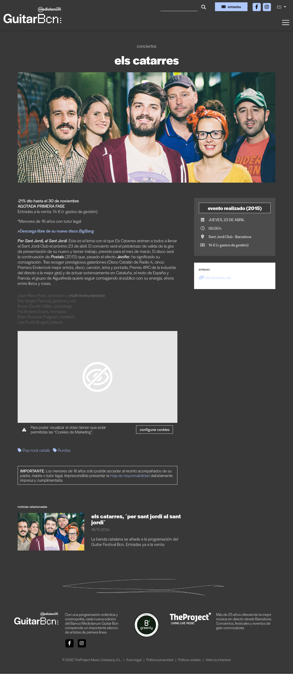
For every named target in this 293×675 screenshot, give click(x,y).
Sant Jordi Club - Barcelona (229, 236)
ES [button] (280, 7)
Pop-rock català (34, 450)
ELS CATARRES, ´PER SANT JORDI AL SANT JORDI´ (136, 519)
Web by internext (218, 659)
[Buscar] (179, 6)
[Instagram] (266, 6)
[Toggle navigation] (285, 22)
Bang (89, 231)
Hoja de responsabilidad (130, 475)
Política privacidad (160, 659)
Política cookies (190, 659)
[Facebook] (257, 6)
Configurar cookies (154, 429)
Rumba (61, 450)
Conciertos (146, 46)
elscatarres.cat (215, 277)
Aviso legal (134, 659)
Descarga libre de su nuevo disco (52, 231)
